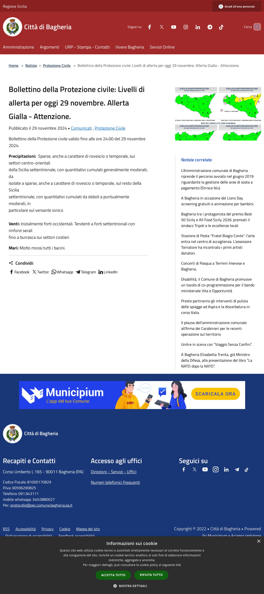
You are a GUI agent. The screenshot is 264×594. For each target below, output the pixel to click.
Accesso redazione (246, 535)
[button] (132, 585)
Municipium (217, 535)
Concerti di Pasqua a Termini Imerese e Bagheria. (213, 266)
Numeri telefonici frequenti (115, 482)
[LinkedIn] (189, 26)
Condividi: (21, 263)
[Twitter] (153, 26)
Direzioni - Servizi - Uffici (113, 471)
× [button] (258, 541)
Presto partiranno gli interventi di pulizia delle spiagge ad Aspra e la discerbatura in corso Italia (215, 306)
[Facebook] (141, 26)
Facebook (19, 272)
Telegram (85, 272)
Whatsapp (62, 272)
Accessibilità (25, 529)
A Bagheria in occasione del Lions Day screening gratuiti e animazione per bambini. (217, 201)
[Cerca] (255, 27)
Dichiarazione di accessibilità (28, 536)
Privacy (48, 529)
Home (13, 65)
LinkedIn (108, 272)
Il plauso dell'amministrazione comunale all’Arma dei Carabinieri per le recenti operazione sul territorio (214, 328)
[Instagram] (177, 26)
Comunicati (81, 128)
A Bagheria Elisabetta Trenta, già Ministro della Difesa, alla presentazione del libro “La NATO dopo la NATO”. (216, 360)
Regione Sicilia (15, 6)
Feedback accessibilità (77, 536)
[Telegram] (202, 26)
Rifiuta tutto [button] (151, 575)
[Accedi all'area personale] (236, 6)
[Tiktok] (213, 26)
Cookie (64, 529)
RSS (6, 529)
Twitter (40, 272)
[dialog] (132, 565)
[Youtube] (165, 26)
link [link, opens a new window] (178, 565)
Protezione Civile (57, 65)
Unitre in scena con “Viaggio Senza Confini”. (216, 344)
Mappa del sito (88, 529)
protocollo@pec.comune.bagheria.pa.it (41, 505)
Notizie (31, 65)
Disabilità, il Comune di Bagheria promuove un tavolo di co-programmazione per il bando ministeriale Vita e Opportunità (217, 285)
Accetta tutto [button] (113, 575)
